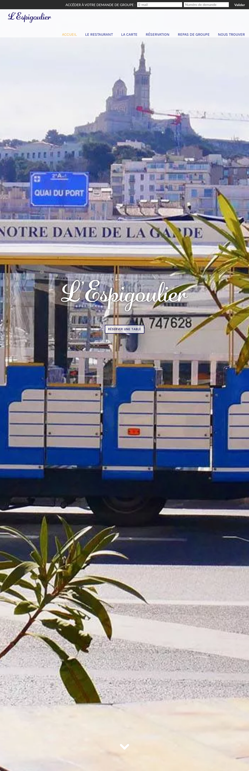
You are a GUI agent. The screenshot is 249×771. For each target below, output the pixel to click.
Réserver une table (124, 329)
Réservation (157, 34)
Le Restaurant (99, 34)
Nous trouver (231, 34)
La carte (129, 34)
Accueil (69, 34)
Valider (239, 5)
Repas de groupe (194, 34)
